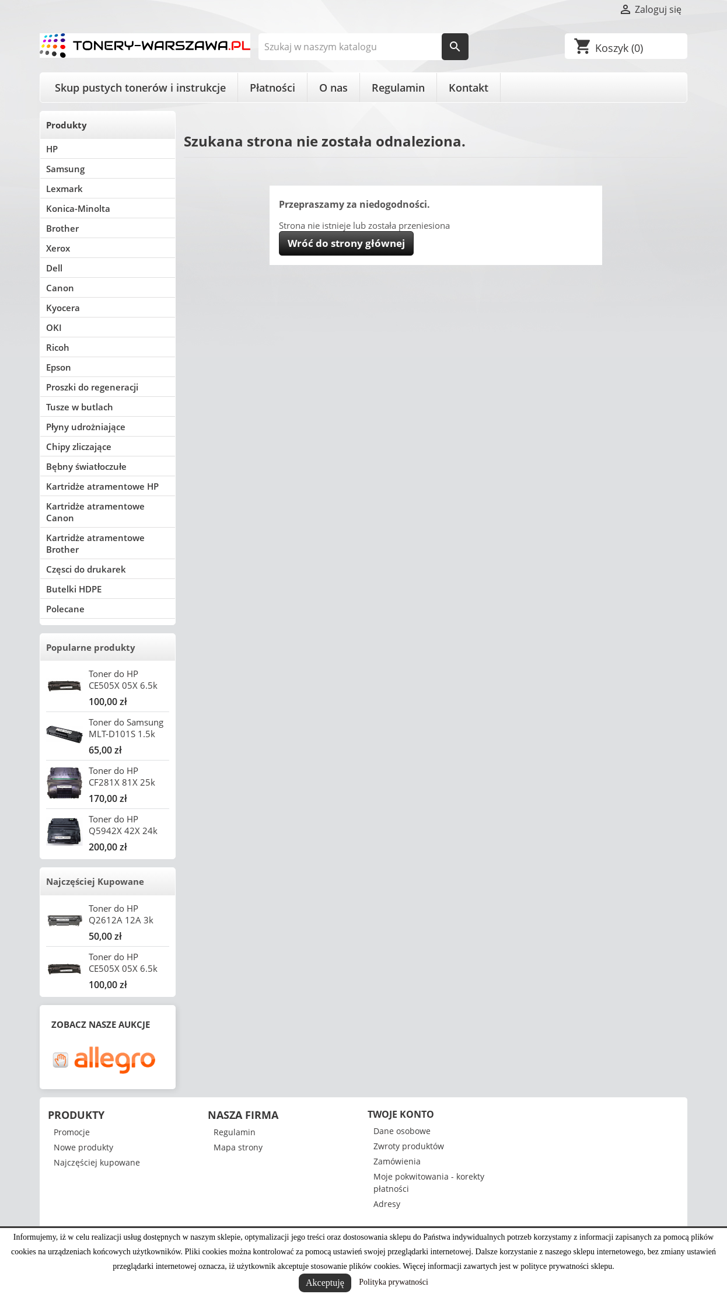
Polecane (65, 609)
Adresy (386, 1203)
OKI (54, 327)
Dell (54, 268)
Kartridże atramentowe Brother (95, 543)
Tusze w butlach (79, 407)
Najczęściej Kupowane (95, 881)
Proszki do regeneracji (92, 387)
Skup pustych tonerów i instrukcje (140, 88)
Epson (58, 367)
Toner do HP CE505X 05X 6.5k (123, 679)
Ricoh (57, 347)
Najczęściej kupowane (97, 1162)
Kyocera (63, 307)
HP (52, 149)
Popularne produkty (90, 647)
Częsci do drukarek (86, 569)
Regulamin (398, 88)
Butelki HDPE (74, 589)
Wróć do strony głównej (346, 243)
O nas (333, 88)
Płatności (272, 88)
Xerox (58, 248)
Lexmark (64, 188)
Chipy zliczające (78, 446)
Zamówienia (397, 1161)
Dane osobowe (402, 1130)
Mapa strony (238, 1147)
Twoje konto (401, 1114)
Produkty (66, 125)
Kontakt (468, 88)
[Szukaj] (363, 46)
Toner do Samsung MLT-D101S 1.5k (126, 728)
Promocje (72, 1132)
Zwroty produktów (408, 1146)
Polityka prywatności (393, 1282)
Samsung (65, 169)
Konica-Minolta (78, 208)
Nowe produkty (83, 1147)
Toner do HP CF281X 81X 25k (122, 776)
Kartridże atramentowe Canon (95, 512)
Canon (60, 288)
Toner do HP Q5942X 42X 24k (123, 824)
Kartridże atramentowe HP (102, 486)
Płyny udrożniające (85, 427)
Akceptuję (325, 1283)
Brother (62, 228)
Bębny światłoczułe (86, 466)
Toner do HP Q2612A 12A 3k (121, 914)
